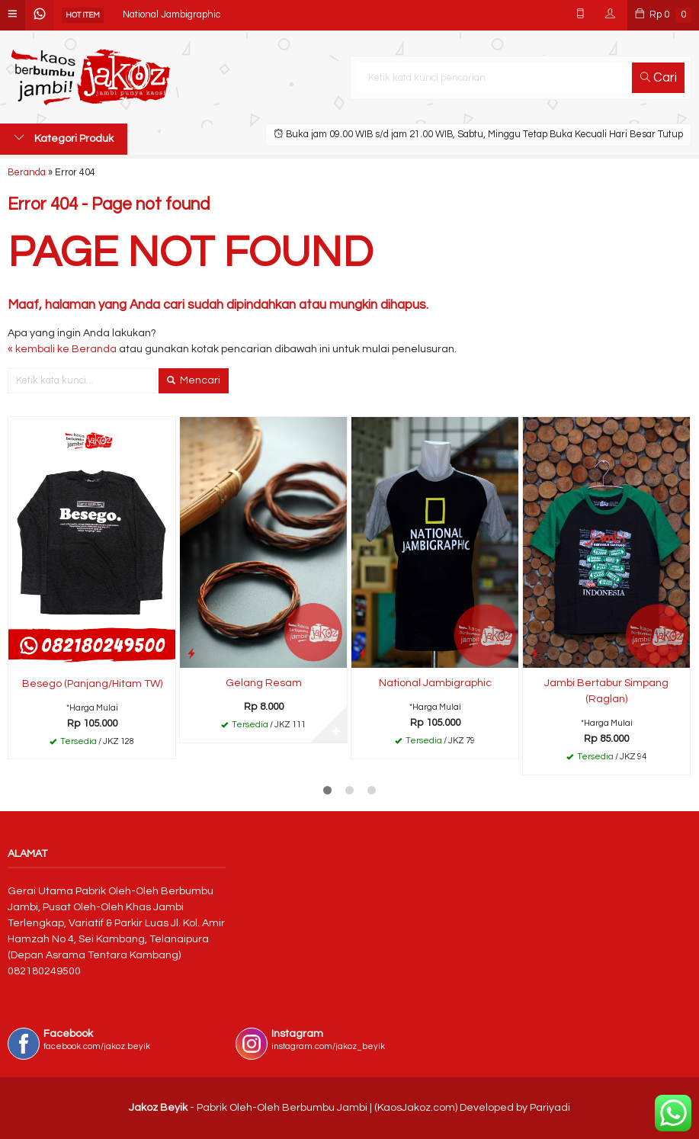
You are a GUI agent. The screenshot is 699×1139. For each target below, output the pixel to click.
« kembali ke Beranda (62, 349)
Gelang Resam (264, 683)
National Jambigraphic (171, 15)
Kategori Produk (64, 138)
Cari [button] (658, 78)
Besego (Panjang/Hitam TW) (92, 684)
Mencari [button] (193, 380)
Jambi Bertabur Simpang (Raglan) (606, 691)
